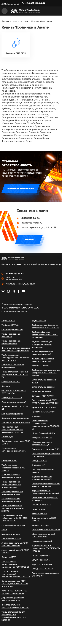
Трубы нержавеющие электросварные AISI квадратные (42, 344)
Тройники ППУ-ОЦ (10, 325)
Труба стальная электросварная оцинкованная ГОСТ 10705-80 (15, 564)
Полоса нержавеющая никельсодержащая (12, 492)
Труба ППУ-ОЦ (39, 320)
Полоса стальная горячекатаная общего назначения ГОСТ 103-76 (13, 429)
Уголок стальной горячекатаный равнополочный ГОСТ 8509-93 (16, 574)
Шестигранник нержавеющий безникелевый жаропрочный (16, 349)
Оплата (26, 264)
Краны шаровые (39, 514)
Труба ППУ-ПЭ (8, 320)
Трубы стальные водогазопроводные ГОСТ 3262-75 (14, 468)
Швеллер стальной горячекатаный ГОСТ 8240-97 (15, 606)
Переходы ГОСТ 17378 (12, 397)
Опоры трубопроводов (12, 413)
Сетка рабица (38, 509)
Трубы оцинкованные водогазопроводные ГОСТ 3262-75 (14, 508)
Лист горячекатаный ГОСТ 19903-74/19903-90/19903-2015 (45, 401)
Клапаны (6, 386)
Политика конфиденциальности (17, 304)
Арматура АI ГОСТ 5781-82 (44, 407)
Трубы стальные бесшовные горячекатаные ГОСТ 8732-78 (45, 326)
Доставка (16, 264)
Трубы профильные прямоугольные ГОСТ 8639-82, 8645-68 (45, 335)
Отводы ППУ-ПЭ (39, 461)
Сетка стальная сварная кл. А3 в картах (45, 499)
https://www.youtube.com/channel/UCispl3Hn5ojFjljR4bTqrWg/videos (23, 291)
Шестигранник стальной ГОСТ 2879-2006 (43, 535)
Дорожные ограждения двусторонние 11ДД (13, 599)
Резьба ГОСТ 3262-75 (41, 525)
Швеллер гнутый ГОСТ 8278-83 (15, 407)
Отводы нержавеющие (12, 329)
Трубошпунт (7, 437)
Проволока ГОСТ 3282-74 (44, 412)
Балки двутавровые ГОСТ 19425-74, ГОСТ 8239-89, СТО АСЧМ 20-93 (15, 584)
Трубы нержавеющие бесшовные (11, 335)
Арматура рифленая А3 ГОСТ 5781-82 (15, 551)
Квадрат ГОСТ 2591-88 (42, 438)
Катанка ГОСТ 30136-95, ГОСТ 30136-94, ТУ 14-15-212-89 (15, 592)
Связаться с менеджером (20, 188)
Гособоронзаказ (39, 264)
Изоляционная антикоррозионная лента (13, 449)
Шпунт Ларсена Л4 (41, 560)
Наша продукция (20, 21)
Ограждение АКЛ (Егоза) (13, 525)
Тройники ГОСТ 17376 (11, 539)
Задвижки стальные (11, 534)
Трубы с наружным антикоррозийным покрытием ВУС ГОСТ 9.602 (16, 358)
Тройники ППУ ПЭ (40, 366)
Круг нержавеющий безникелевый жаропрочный (45, 491)
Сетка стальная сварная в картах (44, 381)
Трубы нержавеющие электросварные (11, 342)
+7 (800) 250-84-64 (35, 3)
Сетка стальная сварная (43, 387)
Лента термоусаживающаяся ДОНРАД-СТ (45, 574)
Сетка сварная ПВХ (11, 381)
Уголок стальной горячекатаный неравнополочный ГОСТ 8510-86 (46, 425)
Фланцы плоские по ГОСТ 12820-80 (44, 519)
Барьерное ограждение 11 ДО (45, 449)
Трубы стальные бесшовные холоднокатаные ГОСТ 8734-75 (15, 374)
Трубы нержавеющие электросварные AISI (42, 477)
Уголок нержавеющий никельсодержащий (42, 352)
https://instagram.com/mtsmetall (8, 291)
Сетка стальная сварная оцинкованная (13, 366)
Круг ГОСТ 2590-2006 (42, 564)
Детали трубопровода (41, 21)
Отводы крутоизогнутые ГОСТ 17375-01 (16, 442)
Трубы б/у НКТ (38, 465)
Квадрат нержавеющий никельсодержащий (43, 359)
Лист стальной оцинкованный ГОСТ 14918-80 (46, 454)
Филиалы (29, 239)
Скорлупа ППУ (9, 557)
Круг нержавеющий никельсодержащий (11, 499)
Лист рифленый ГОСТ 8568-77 (46, 530)
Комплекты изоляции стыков (15, 418)
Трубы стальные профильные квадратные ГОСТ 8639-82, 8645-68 (46, 373)
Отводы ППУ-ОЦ (9, 461)
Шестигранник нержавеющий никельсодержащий (46, 484)
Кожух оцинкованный (42, 541)
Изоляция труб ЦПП (41, 505)
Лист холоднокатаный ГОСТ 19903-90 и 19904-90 (15, 544)
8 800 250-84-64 (30, 218)
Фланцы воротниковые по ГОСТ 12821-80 (14, 391)
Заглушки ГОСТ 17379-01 (43, 396)
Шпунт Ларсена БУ (41, 555)
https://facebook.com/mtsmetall (18, 291)
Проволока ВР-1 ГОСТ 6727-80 (16, 422)
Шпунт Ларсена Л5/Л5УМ (44, 433)
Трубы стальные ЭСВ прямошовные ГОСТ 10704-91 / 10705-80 (46, 548)
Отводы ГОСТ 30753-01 (42, 569)
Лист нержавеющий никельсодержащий (11, 476)
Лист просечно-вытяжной (14, 402)
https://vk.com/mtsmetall (3, 291)
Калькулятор (54, 264)
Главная (5, 21)
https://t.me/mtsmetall (13, 291)
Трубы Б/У (36, 416)
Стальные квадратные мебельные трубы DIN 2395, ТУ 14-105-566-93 (14, 518)
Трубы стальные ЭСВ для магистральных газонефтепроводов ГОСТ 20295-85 (14, 616)
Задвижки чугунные (41, 391)
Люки (4, 530)
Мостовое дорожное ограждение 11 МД (42, 443)
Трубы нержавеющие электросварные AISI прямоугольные (11, 484)
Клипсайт (23, 311)
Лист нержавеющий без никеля (43, 470)
